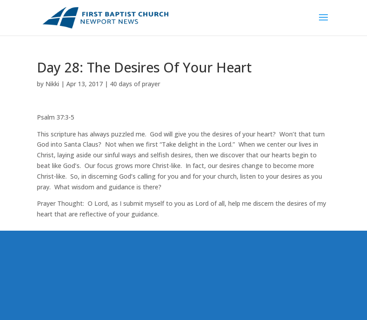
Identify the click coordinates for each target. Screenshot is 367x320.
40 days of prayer (135, 84)
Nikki (52, 84)
